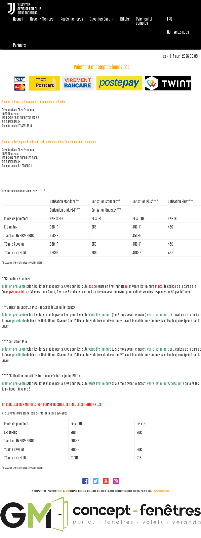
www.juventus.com (161, 490)
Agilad (67, 490)
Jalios (60, 490)
